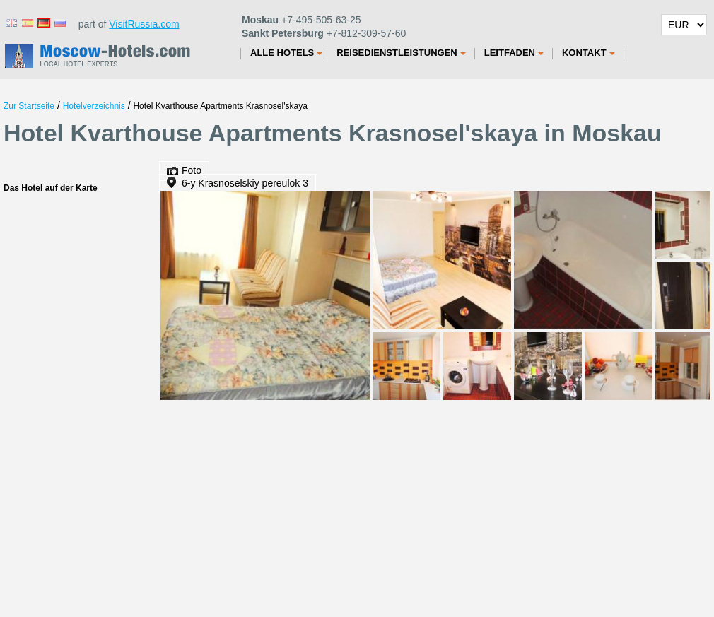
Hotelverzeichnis (94, 106)
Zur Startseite (29, 106)
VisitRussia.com (144, 24)
